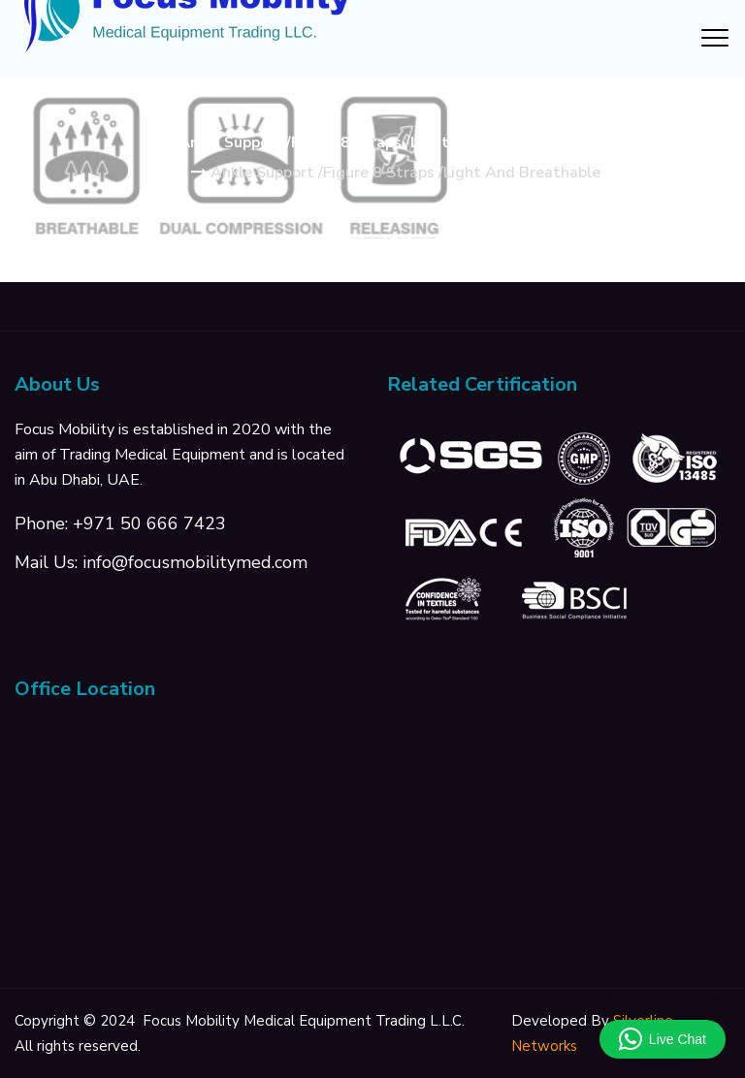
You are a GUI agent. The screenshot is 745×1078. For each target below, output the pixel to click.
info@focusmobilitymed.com (195, 562)
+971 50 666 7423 (149, 523)
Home (166, 172)
